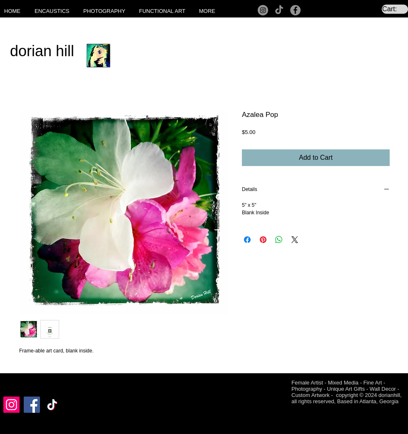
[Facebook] (295, 10)
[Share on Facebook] (247, 240)
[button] (54, 11)
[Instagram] (263, 10)
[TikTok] (279, 10)
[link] (395, 9)
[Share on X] (295, 240)
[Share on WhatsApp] (279, 240)
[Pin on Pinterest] (263, 240)
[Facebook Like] (19, 383)
